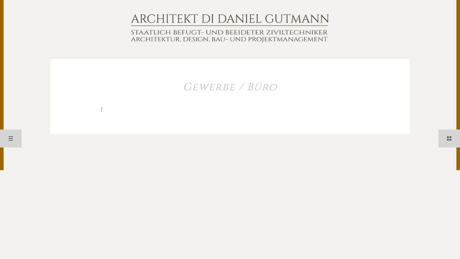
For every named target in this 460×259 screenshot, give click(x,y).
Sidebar (449, 138)
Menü (11, 138)
